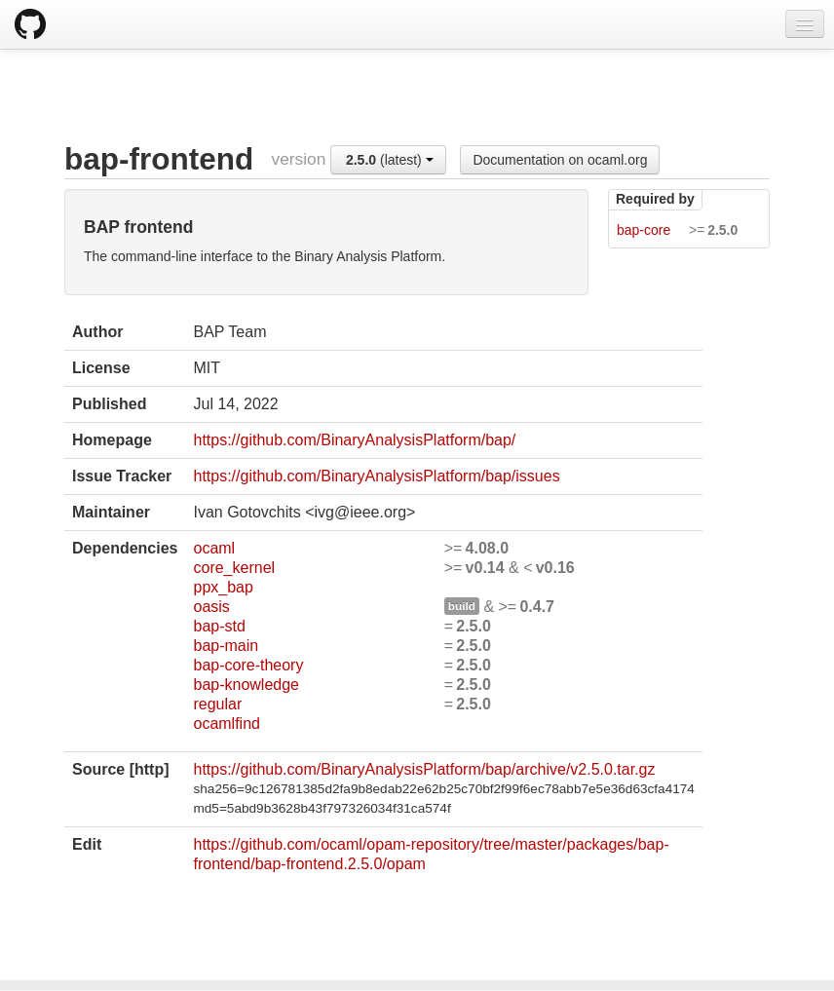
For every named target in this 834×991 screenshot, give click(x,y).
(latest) (390, 160)
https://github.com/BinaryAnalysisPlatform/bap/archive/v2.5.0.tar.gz (424, 769)
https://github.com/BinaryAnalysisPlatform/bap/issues (376, 476)
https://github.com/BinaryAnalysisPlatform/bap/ (354, 440)
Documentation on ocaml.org (560, 160)
